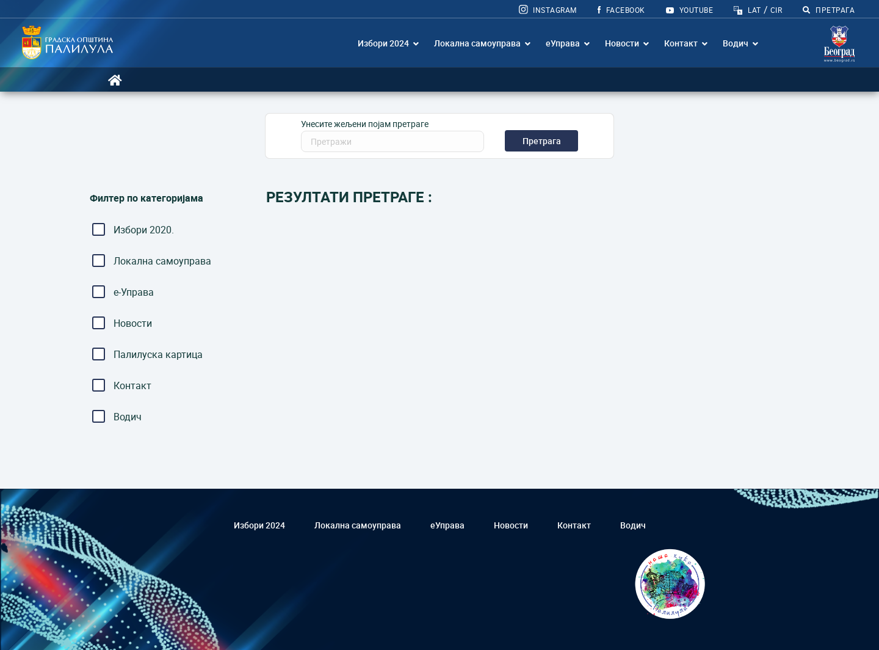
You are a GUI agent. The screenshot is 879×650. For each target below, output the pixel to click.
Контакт (681, 43)
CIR (776, 10)
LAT (754, 10)
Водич (735, 43)
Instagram (548, 10)
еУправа (563, 43)
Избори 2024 (383, 43)
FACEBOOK (621, 10)
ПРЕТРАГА (829, 10)
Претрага (542, 141)
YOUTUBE (689, 10)
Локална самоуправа (477, 43)
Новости (622, 43)
